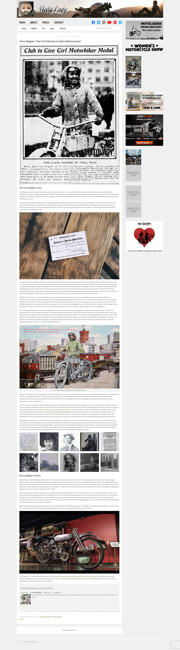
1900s (31, 611)
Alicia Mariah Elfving (31, 642)
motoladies (73, 611)
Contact (59, 22)
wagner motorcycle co (102, 611)
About (33, 22)
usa (93, 611)
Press (45, 22)
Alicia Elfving (36, 592)
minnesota (66, 611)
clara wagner (54, 611)
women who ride (114, 611)
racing (90, 611)
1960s (35, 611)
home (67, 36)
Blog (24, 28)
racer (85, 611)
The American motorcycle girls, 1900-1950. (57, 410)
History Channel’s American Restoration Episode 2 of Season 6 (75, 576)
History (63, 28)
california (46, 611)
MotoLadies (48, 616)
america (40, 611)
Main (22, 22)
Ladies (34, 28)
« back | (61, 36)
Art (43, 28)
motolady (80, 611)
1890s (26, 611)
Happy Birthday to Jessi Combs (37, 588)
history (60, 611)
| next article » (75, 36)
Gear (52, 28)
